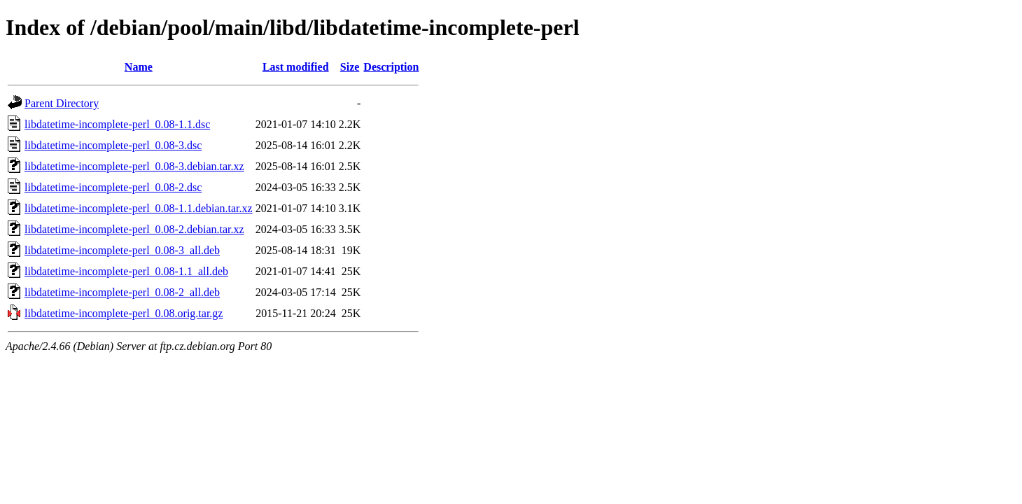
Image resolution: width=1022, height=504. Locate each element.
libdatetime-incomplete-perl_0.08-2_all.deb (122, 292)
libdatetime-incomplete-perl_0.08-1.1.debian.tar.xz (138, 208)
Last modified (295, 67)
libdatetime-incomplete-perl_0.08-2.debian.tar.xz (134, 229)
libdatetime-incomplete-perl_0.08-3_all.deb (122, 250)
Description (391, 67)
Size (350, 67)
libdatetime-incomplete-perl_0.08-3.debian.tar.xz (134, 166)
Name (139, 67)
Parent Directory (61, 103)
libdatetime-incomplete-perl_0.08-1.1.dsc (117, 124)
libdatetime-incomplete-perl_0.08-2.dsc (113, 187)
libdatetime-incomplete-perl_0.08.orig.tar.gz (123, 313)
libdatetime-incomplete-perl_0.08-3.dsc (113, 145)
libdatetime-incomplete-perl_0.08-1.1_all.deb (126, 271)
